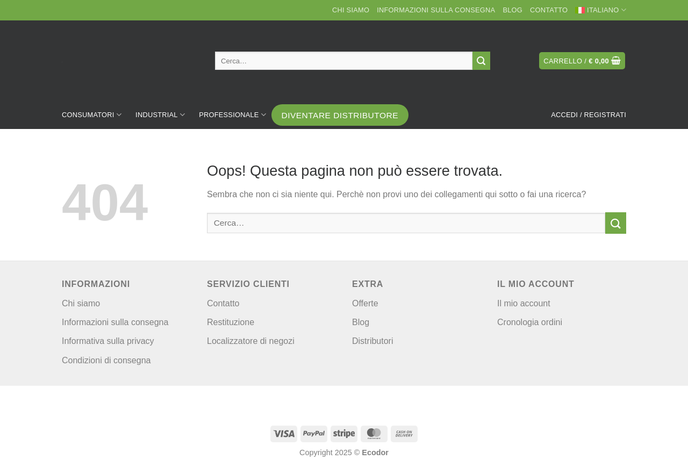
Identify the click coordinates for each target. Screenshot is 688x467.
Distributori (372, 341)
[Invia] (481, 61)
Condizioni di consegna (106, 360)
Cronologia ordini (529, 322)
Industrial (160, 115)
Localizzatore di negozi (251, 341)
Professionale (232, 115)
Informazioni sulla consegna (436, 10)
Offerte (365, 303)
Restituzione (230, 322)
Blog (512, 10)
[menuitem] (600, 10)
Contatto (549, 10)
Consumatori (91, 115)
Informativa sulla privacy (108, 341)
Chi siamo (350, 10)
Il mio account (523, 303)
